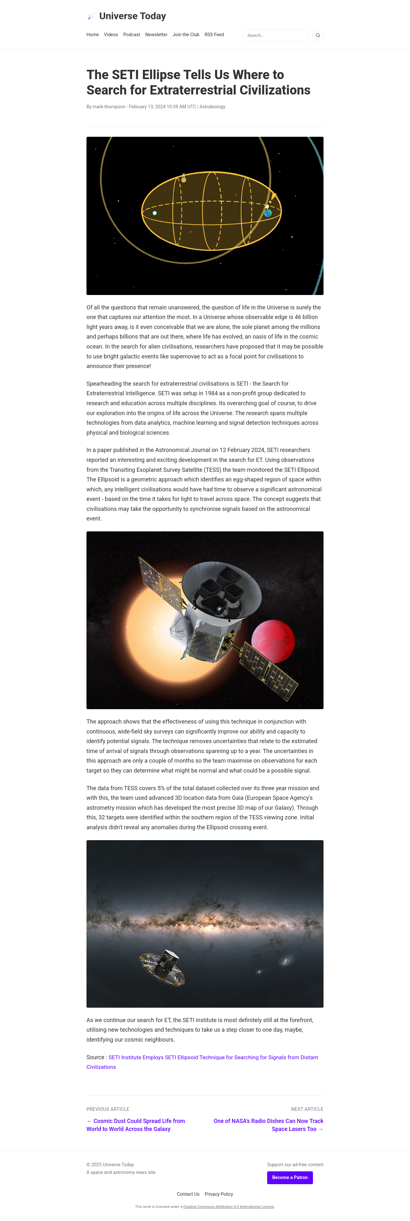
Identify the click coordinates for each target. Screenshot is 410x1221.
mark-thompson (109, 108)
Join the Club (186, 35)
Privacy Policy (219, 1195)
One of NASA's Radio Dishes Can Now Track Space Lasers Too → (269, 1126)
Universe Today (128, 16)
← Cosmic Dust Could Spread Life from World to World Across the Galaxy (135, 1126)
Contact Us (188, 1195)
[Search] (318, 36)
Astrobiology (213, 108)
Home (92, 35)
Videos (111, 35)
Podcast (131, 35)
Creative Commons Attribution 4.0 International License (228, 1207)
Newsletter (156, 35)
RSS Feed (214, 35)
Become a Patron (290, 1178)
